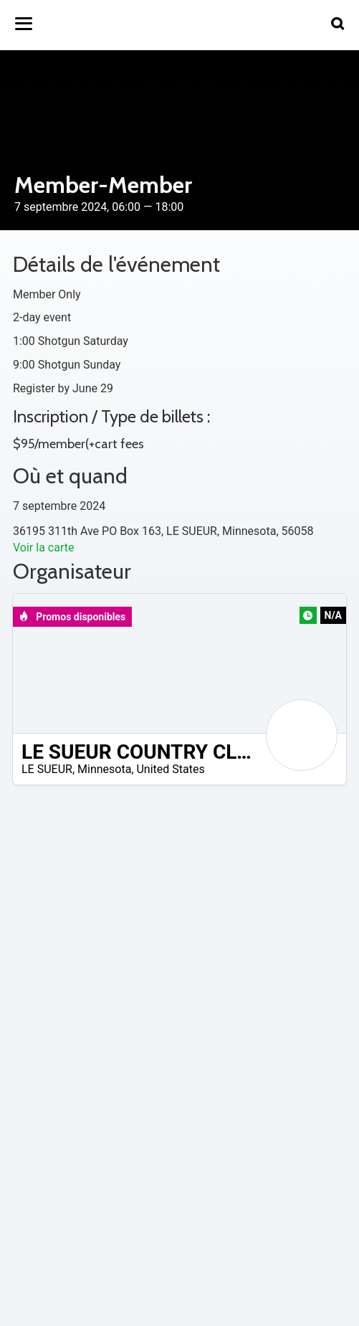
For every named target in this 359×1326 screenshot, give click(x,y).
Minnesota (104, 769)
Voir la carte (43, 547)
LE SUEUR (46, 769)
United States (170, 769)
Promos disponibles (72, 616)
